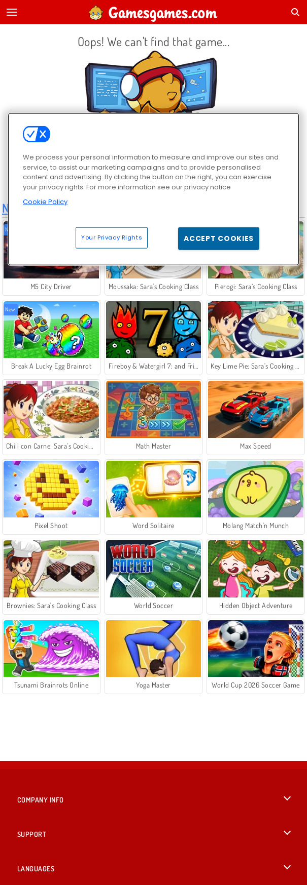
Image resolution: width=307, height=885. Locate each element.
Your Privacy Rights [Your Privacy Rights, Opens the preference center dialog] (111, 237)
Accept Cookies (219, 238)
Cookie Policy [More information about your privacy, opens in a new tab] (45, 202)
